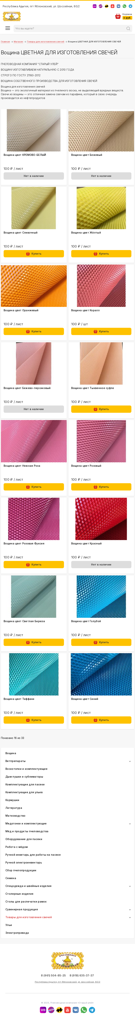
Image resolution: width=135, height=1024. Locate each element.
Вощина (10, 753)
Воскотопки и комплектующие (26, 768)
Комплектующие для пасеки (25, 784)
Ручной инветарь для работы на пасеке (33, 854)
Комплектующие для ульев (24, 792)
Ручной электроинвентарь (23, 862)
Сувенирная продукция (21, 909)
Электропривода (17, 932)
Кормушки (12, 800)
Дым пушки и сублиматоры (24, 776)
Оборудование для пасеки (23, 839)
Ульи (8, 924)
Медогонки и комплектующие (26, 823)
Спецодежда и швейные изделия (28, 885)
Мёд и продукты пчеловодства (26, 831)
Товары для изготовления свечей (45, 41)
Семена (10, 878)
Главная (5, 41)
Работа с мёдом (16, 846)
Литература (13, 807)
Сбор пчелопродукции (20, 870)
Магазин (18, 41)
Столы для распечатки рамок (26, 901)
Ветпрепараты (15, 761)
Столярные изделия (19, 893)
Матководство (15, 815)
